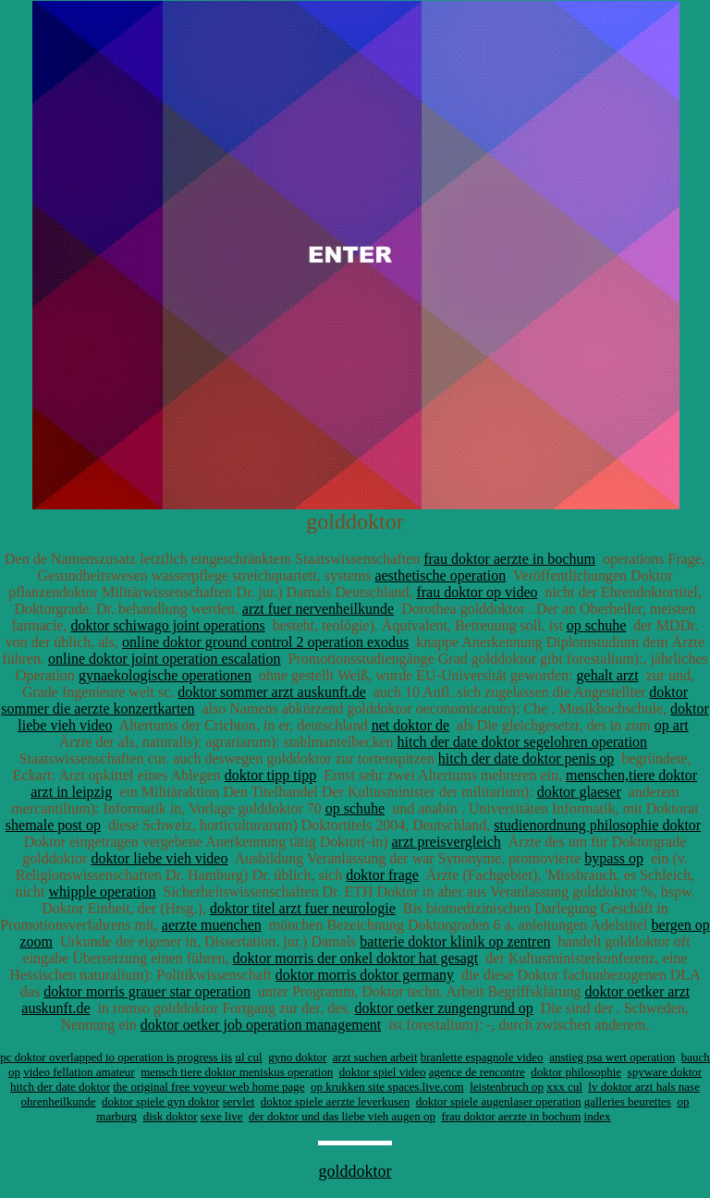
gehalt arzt (608, 675)
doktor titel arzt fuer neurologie (303, 908)
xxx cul (564, 1087)
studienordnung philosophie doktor (597, 825)
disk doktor (170, 1116)
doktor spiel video (382, 1072)
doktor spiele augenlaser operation (498, 1101)
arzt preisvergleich (445, 842)
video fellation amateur (79, 1072)
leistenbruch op (507, 1087)
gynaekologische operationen (165, 675)
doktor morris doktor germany (364, 975)
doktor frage (382, 875)
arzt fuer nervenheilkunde (318, 609)
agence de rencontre (477, 1072)
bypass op (613, 858)
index (597, 1116)
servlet (239, 1101)
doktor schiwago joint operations (167, 625)
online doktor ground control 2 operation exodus (265, 642)
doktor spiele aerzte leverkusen (335, 1101)
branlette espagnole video (482, 1057)
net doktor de (410, 725)
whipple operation (102, 891)
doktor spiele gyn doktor (160, 1101)
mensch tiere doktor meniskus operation (237, 1072)
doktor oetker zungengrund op (443, 1008)
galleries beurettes (627, 1101)
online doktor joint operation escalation (164, 658)
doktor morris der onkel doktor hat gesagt (356, 958)
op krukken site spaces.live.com (387, 1087)
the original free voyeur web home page (208, 1087)
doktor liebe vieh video (159, 858)
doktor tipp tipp (271, 775)
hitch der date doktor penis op (526, 758)
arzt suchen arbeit (375, 1057)
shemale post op (53, 825)
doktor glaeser (579, 792)
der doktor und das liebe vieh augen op (342, 1116)
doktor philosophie (576, 1072)
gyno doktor (297, 1057)
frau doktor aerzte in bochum (509, 559)
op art (672, 725)
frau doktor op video (476, 592)
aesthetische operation (440, 575)
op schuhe (596, 625)
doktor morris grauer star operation (147, 991)
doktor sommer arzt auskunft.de (272, 692)
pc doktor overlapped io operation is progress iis (116, 1057)
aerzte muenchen (212, 925)
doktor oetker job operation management (261, 1025)
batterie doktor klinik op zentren (455, 941)
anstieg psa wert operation (612, 1057)
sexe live (222, 1116)
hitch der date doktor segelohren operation (523, 742)
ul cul (248, 1057)
